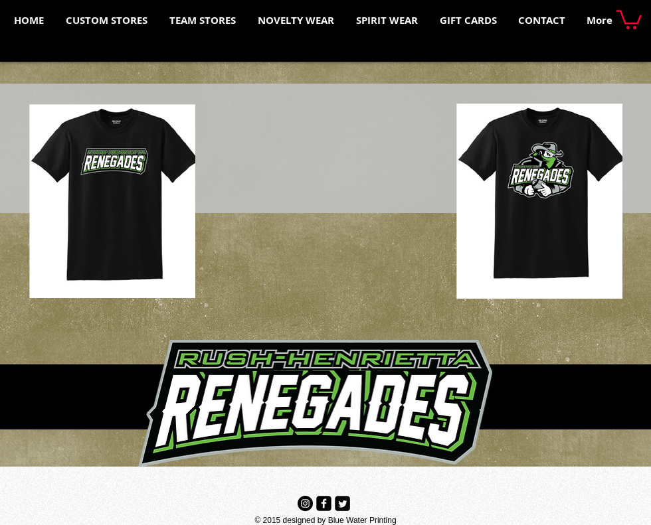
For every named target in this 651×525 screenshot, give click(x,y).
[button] (629, 18)
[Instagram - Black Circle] (305, 503)
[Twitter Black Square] (342, 503)
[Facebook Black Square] (323, 503)
